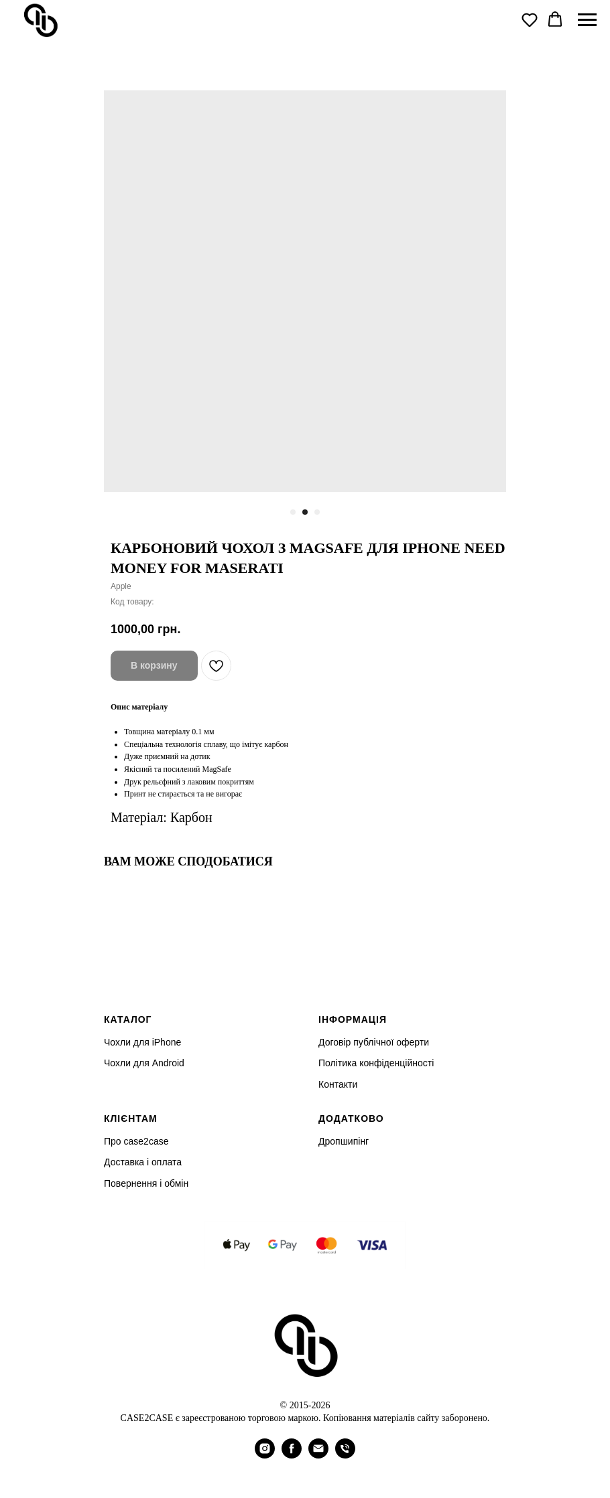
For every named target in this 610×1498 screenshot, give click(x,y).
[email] (318, 1455)
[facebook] (292, 1455)
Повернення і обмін (146, 1183)
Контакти (337, 1084)
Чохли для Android (144, 1063)
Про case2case (136, 1141)
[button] (530, 19)
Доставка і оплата (143, 1162)
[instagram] (265, 1455)
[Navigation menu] (587, 20)
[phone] (345, 1455)
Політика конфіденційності (376, 1063)
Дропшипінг (343, 1141)
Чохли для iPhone (142, 1042)
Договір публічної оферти (373, 1042)
